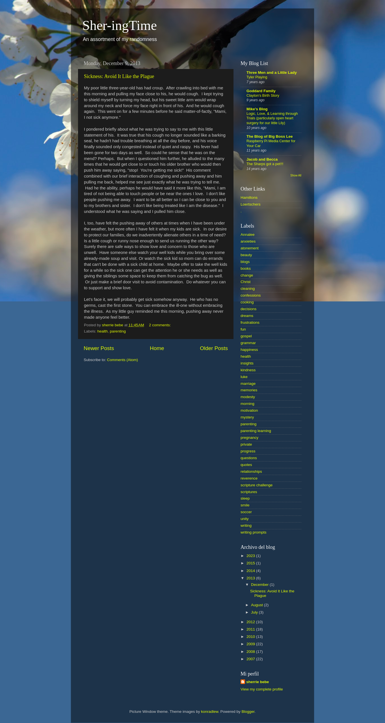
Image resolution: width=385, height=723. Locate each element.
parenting (118, 331)
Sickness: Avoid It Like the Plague (119, 76)
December (260, 584)
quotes (246, 465)
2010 (251, 636)
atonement (250, 248)
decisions (248, 309)
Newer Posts (99, 348)
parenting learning (256, 431)
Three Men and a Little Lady (271, 72)
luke (244, 377)
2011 (251, 629)
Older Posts (214, 348)
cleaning (248, 288)
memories (249, 390)
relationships (251, 471)
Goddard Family (261, 91)
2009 (251, 644)
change (247, 275)
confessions (251, 295)
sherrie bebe (257, 682)
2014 (251, 571)
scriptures (249, 492)
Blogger (248, 711)
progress (248, 451)
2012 (251, 622)
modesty (248, 397)
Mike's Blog (256, 109)
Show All (295, 175)
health (102, 331)
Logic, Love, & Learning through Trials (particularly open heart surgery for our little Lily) (272, 118)
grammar (248, 343)
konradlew (209, 711)
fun (243, 329)
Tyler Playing (256, 77)
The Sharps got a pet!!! (264, 164)
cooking (247, 302)
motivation (249, 410)
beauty (246, 255)
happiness (249, 350)
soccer (246, 512)
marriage (248, 383)
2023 (251, 556)
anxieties (248, 241)
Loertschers (251, 204)
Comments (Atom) (122, 360)
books (246, 268)
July (255, 612)
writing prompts (254, 532)
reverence (249, 478)
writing (246, 525)
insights (247, 363)
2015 (251, 563)
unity (245, 519)
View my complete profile (262, 689)
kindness (248, 370)
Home (157, 348)
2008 (251, 651)
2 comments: (160, 325)
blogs (245, 262)
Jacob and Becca (262, 159)
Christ (245, 282)
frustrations (250, 322)
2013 (251, 578)
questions (249, 458)
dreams (247, 316)
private (246, 444)
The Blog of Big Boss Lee (269, 136)
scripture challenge (256, 485)
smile (245, 505)
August (257, 605)
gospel (246, 336)
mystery (247, 417)
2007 (251, 659)
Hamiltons (249, 197)
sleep (245, 498)
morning (247, 404)
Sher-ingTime (119, 25)
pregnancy (249, 437)
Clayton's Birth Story (262, 95)
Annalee (248, 234)
